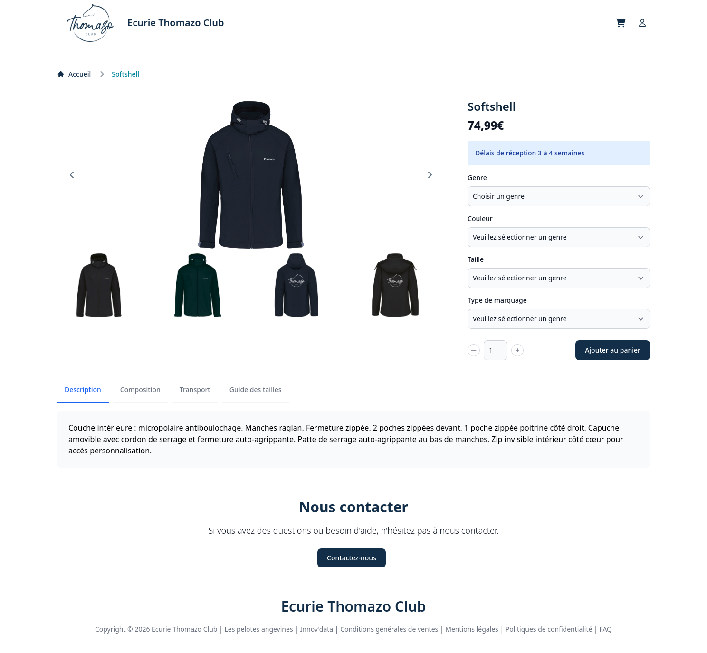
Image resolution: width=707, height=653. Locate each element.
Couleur (480, 218)
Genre (477, 177)
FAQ (605, 629)
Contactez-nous (351, 557)
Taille (476, 259)
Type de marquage (497, 300)
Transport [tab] (195, 389)
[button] (98, 285)
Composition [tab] (140, 389)
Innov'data (317, 629)
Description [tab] (83, 389)
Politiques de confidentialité (549, 629)
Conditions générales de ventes (389, 629)
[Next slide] (429, 174)
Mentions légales (471, 629)
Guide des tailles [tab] (255, 389)
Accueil (74, 73)
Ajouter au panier (612, 350)
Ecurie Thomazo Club (353, 606)
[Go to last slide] (72, 174)
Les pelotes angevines (258, 629)
